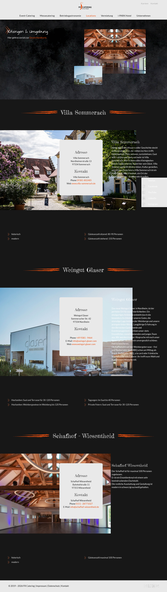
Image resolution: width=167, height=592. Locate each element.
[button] (154, 181)
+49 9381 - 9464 (84, 337)
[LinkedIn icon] (153, 587)
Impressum (41, 586)
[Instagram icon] (157, 587)
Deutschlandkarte (38, 37)
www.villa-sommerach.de (83, 183)
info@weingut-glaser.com (85, 341)
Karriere (144, 3)
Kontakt (154, 3)
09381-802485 (84, 180)
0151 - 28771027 (84, 503)
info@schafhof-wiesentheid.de (84, 507)
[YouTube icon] (149, 587)
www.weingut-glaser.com (83, 344)
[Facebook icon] (145, 587)
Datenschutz (54, 586)
